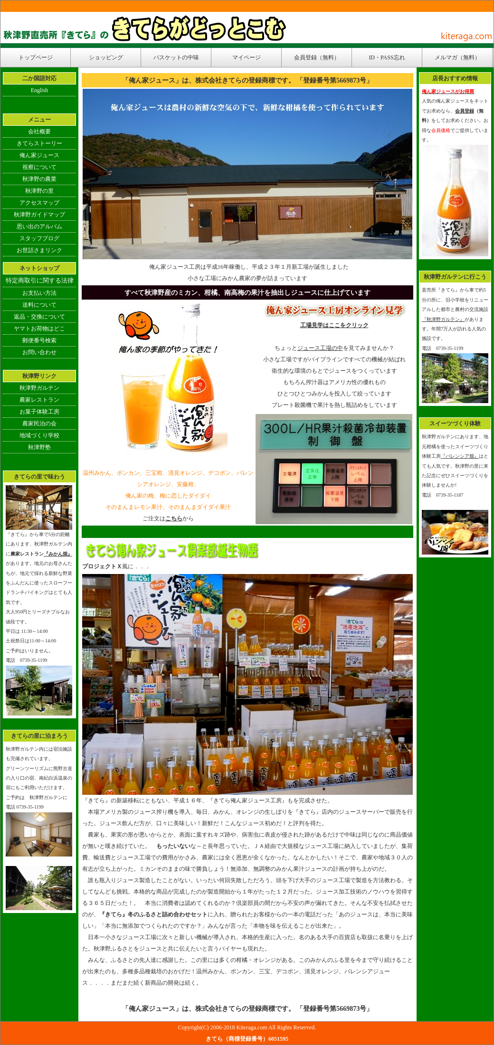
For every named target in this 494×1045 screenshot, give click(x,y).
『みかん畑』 (58, 553)
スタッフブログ (39, 238)
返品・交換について (39, 316)
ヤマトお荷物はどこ (39, 328)
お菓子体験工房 (39, 411)
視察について (39, 167)
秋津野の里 (39, 191)
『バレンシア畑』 (460, 456)
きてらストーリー (39, 143)
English (39, 90)
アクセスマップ (39, 202)
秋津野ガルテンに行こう (455, 276)
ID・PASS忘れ (387, 57)
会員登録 (464, 110)
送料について (39, 304)
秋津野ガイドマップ (39, 214)
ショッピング (106, 57)
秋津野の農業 (39, 179)
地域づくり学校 (39, 435)
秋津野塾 (39, 447)
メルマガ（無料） (457, 57)
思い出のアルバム (39, 226)
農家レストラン (39, 399)
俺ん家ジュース (39, 155)
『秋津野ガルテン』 (443, 319)
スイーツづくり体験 (455, 423)
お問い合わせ (39, 352)
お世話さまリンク (39, 250)
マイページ (246, 57)
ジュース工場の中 (320, 348)
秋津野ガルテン (39, 388)
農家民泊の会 (39, 423)
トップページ (36, 57)
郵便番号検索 (39, 340)
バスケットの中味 (176, 57)
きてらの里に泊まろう (39, 736)
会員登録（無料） (317, 57)
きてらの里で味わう (39, 476)
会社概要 (39, 131)
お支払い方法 (39, 293)
